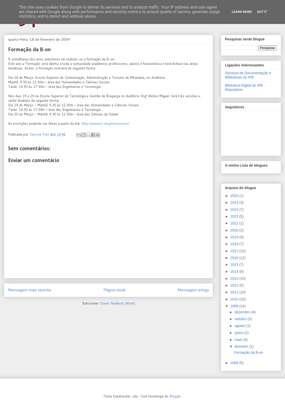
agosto (240, 326)
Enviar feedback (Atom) (117, 303)
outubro (241, 319)
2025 (235, 196)
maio (239, 340)
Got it (262, 12)
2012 (235, 285)
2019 (235, 237)
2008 (235, 363)
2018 (235, 244)
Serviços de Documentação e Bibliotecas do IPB (248, 75)
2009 (235, 306)
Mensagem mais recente (29, 290)
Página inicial (114, 290)
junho (239, 333)
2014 (235, 271)
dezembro (243, 312)
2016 (235, 258)
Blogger (175, 396)
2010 (235, 299)
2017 (235, 251)
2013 (235, 278)
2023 (235, 210)
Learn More (242, 12)
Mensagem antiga (193, 290)
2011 (235, 292)
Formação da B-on (248, 352)
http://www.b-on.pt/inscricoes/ (105, 123)
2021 (235, 223)
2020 (235, 230)
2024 (235, 202)
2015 (235, 265)
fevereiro (242, 346)
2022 (235, 216)
